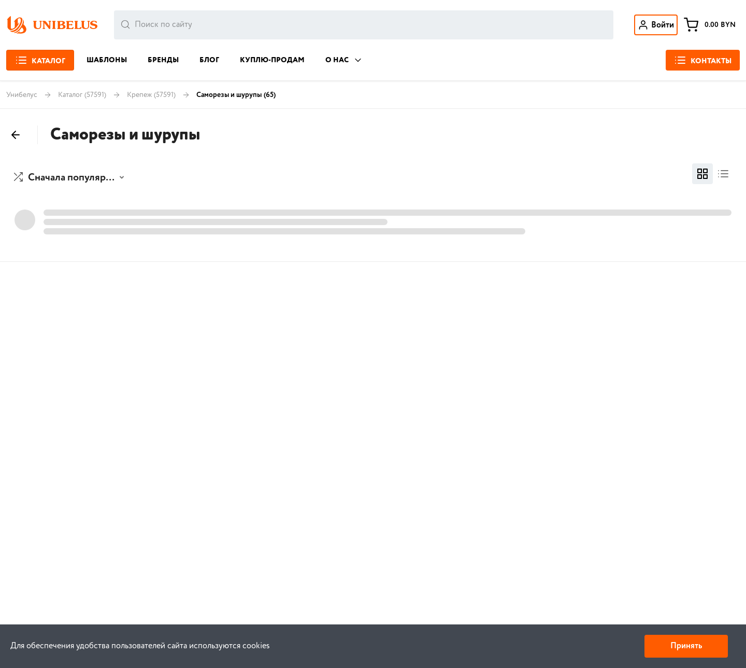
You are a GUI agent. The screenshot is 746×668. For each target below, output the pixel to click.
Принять (686, 646)
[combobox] (363, 24)
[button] (70, 178)
